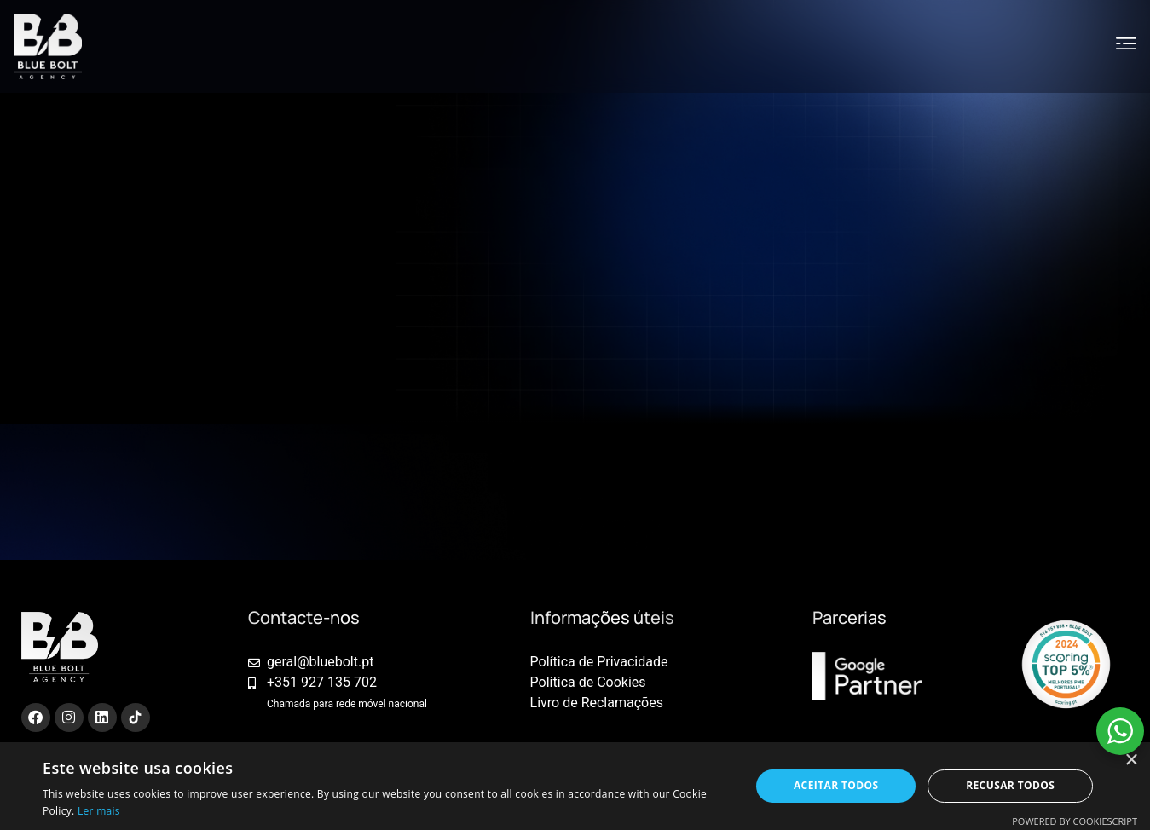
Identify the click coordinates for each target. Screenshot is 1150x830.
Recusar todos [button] (1010, 785)
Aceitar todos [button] (836, 785)
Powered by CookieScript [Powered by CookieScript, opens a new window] (1074, 821)
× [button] (1130, 760)
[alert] (575, 786)
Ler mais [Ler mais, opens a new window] (99, 811)
